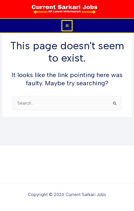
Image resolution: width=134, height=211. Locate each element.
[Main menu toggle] (67, 25)
